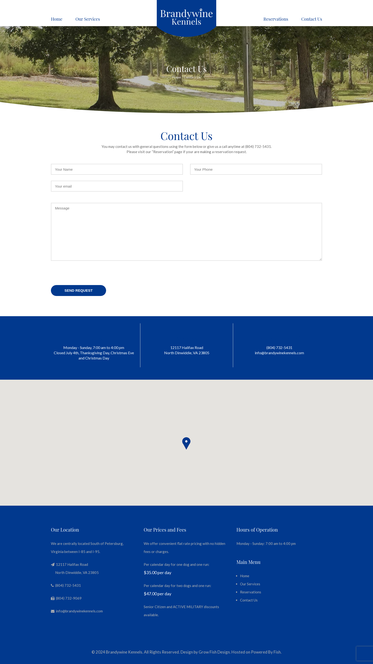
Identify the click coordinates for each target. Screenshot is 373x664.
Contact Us (311, 19)
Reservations (276, 19)
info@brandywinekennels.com (279, 352)
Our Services (87, 19)
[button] (186, 444)
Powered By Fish (266, 651)
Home (56, 19)
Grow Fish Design (214, 651)
